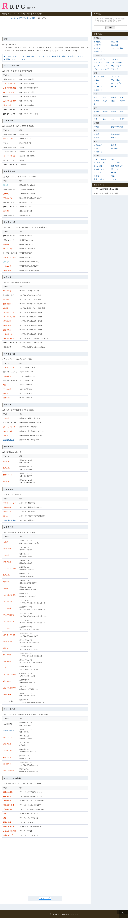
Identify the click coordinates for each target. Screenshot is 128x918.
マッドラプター (117, 66)
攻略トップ (45, 898)
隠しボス (114, 169)
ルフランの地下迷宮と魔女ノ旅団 (22, 18)
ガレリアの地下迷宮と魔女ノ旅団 (106, 193)
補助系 (113, 138)
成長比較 (97, 48)
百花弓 (105, 101)
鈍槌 (121, 97)
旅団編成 (114, 45)
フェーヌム (115, 80)
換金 (104, 119)
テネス (80, 56)
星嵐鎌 (96, 101)
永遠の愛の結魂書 (9, 520)
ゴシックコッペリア (101, 69)
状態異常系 (115, 134)
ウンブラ (97, 83)
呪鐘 (112, 101)
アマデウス (98, 87)
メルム (96, 80)
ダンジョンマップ (100, 163)
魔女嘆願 (114, 148)
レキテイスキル (100, 159)
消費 (95, 119)
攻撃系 (96, 134)
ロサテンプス (116, 83)
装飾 (121, 112)
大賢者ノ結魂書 (8, 731)
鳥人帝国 (30, 56)
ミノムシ (40, 56)
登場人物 (114, 42)
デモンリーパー (117, 69)
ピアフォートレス (100, 66)
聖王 (65, 56)
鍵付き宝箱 (98, 166)
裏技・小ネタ (99, 179)
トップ (4, 18)
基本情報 (97, 42)
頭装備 (96, 112)
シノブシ (114, 59)
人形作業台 (98, 145)
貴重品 (122, 119)
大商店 (96, 148)
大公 (48, 56)
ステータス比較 (117, 48)
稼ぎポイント (99, 169)
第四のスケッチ (117, 166)
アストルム (115, 77)
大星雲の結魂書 (8, 440)
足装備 (113, 112)
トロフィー (115, 179)
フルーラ (17, 59)
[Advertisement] (45, 28)
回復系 (96, 138)
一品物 (113, 172)
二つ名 (96, 176)
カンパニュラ (11, 56)
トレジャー (115, 163)
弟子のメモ (98, 152)
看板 (112, 176)
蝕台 (104, 97)
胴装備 (105, 112)
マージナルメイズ (118, 62)
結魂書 (96, 127)
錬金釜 (113, 145)
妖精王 (72, 56)
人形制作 (97, 45)
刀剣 (95, 97)
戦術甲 (122, 101)
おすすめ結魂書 (117, 127)
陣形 (112, 159)
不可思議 (56, 56)
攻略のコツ (98, 52)
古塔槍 (113, 97)
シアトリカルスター (101, 62)
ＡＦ (112, 119)
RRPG (14, 6)
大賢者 (8, 59)
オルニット (28, 59)
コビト (21, 56)
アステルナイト (100, 59)
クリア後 (97, 172)
